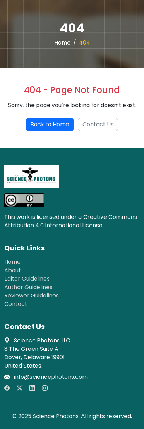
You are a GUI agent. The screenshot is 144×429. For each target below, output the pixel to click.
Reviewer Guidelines (31, 295)
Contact (15, 304)
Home (62, 43)
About (12, 270)
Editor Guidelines (27, 279)
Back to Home (49, 124)
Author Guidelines (28, 287)
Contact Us (98, 124)
